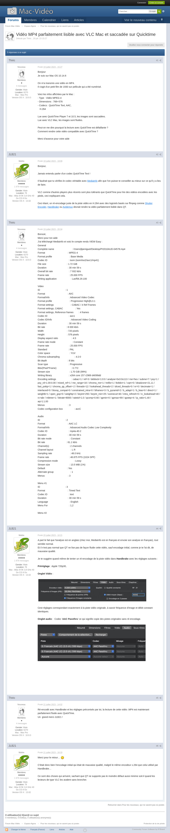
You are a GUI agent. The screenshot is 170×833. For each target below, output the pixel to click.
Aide (71, 830)
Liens (65, 20)
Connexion (141, 3)
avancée (163, 11)
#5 (158, 698)
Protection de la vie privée (154, 824)
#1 (158, 60)
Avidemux (68, 207)
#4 (158, 529)
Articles (79, 20)
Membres (30, 20)
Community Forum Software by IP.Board (148, 829)
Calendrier (49, 20)
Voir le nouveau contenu (140, 20)
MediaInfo (92, 181)
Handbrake (53, 207)
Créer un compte (156, 3)
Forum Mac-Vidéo (12, 824)
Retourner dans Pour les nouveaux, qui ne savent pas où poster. (136, 805)
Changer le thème (18, 830)
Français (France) (38, 830)
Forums (13, 20)
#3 (158, 223)
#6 (158, 746)
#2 (158, 154)
